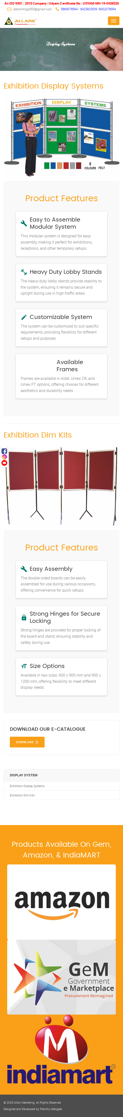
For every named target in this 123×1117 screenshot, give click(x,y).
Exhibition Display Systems (27, 786)
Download (27, 742)
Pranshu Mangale (51, 1109)
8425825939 (89, 9)
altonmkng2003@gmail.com (32, 9)
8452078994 (107, 9)
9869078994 (69, 9)
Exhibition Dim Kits (22, 795)
